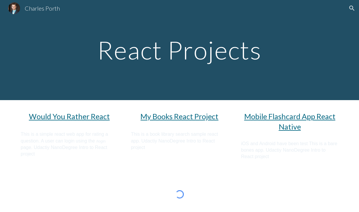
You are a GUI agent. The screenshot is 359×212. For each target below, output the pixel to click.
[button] (352, 8)
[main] (179, 50)
